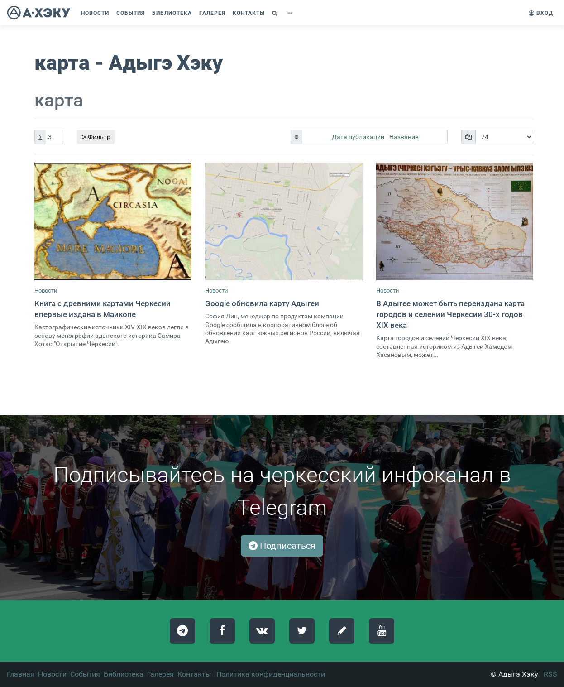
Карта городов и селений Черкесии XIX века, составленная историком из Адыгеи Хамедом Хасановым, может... (444, 346)
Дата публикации (359, 136)
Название (403, 136)
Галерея (160, 674)
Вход (541, 13)
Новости (45, 290)
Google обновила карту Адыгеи (262, 303)
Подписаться (282, 545)
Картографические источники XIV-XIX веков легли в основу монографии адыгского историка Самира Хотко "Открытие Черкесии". (111, 335)
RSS (550, 674)
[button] (275, 13)
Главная (20, 674)
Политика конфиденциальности (270, 674)
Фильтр (95, 136)
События (85, 674)
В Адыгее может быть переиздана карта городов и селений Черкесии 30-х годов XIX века (450, 314)
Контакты (194, 674)
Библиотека (123, 674)
